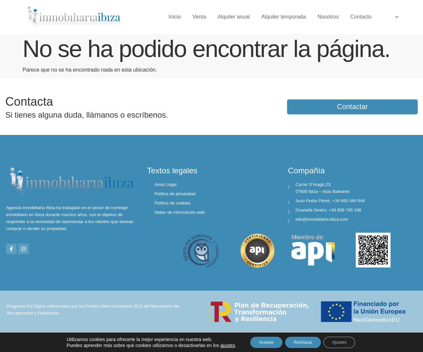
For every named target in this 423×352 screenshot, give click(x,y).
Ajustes (343, 341)
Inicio (174, 17)
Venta (199, 17)
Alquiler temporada (284, 17)
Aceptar (263, 341)
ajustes (222, 344)
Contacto (361, 17)
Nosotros (328, 17)
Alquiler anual (234, 17)
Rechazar (303, 341)
